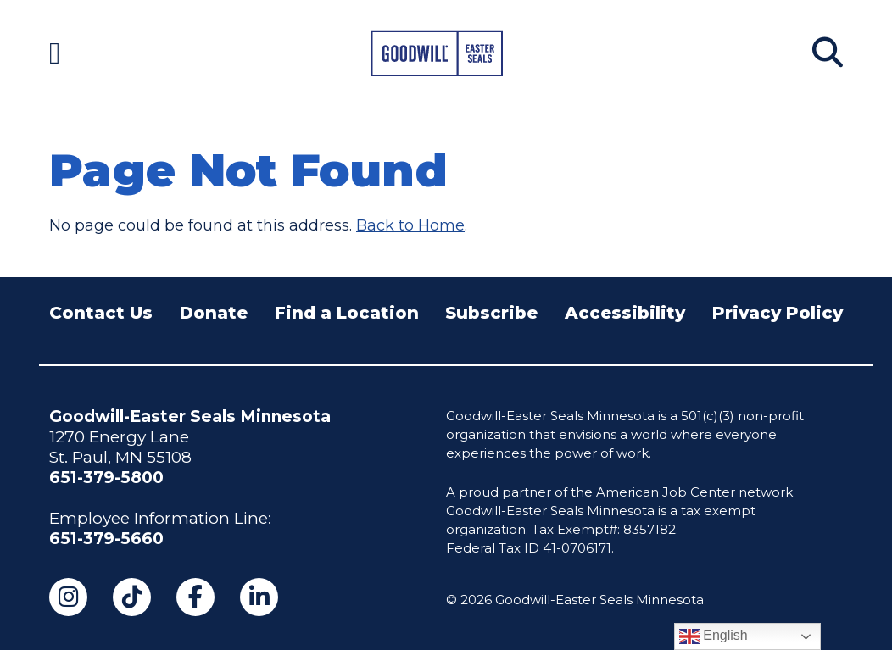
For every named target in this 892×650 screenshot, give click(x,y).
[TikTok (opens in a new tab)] (132, 597)
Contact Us (101, 313)
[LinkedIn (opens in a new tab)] (259, 597)
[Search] (827, 52)
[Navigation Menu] (54, 53)
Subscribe (491, 313)
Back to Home (410, 225)
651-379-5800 (106, 477)
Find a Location (347, 313)
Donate (214, 313)
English (713, 636)
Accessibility (625, 313)
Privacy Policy (777, 313)
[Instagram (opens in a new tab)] (68, 597)
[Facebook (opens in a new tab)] (195, 597)
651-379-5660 (106, 538)
